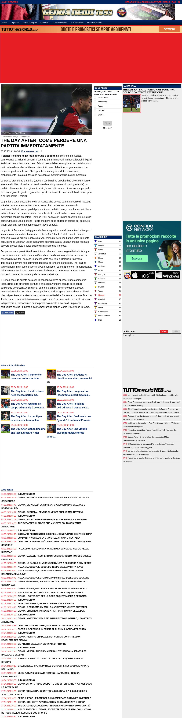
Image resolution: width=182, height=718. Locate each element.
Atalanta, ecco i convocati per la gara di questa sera (50, 592)
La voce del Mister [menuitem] (59, 23)
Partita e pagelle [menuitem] (30, 23)
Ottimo (101, 115)
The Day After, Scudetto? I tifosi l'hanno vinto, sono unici (52, 706)
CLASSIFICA (100, 237)
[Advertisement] (91, 58)
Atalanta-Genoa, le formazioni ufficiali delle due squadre (53, 578)
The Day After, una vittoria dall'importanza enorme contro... (67, 433)
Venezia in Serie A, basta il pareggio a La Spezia (46, 603)
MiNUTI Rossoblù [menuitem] (94, 23)
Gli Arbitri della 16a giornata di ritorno (42, 644)
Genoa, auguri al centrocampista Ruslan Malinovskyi (50, 512)
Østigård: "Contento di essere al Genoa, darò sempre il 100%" (55, 534)
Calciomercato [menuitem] (77, 23)
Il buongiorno (26, 494)
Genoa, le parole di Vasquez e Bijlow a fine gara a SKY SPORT (54, 563)
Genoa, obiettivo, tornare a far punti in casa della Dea (51, 611)
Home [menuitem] (4, 23)
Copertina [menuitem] (15, 23)
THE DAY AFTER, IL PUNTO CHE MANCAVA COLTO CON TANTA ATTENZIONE (148, 91)
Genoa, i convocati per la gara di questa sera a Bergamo (52, 596)
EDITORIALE (129, 86)
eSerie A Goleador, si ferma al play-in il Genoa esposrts (52, 629)
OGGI (163, 331)
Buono (100, 106)
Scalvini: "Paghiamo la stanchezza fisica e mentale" (49, 538)
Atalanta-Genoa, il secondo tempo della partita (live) (50, 567)
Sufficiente (102, 102)
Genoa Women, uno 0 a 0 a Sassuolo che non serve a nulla (52, 588)
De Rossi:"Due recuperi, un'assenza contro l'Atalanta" (51, 625)
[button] (107, 123)
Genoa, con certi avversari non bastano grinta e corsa (51, 702)
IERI (176, 331)
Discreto (101, 110)
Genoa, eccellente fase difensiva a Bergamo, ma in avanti (52, 519)
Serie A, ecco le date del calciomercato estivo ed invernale (54, 698)
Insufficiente (103, 97)
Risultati (107, 128)
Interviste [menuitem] (44, 23)
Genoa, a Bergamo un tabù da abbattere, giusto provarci (52, 607)
